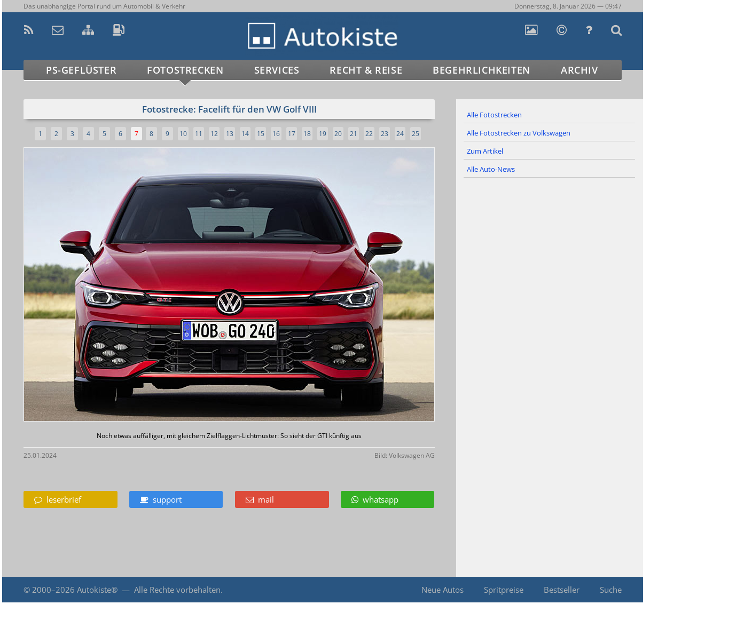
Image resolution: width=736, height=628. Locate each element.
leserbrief (57, 499)
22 (369, 133)
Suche (611, 589)
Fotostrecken (185, 69)
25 (415, 133)
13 (229, 133)
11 (198, 133)
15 (260, 133)
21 (353, 133)
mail (260, 499)
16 (276, 133)
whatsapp (374, 499)
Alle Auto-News (491, 169)
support (161, 499)
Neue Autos (442, 589)
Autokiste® (97, 589)
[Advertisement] (549, 279)
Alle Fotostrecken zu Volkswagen (518, 133)
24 (400, 133)
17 (291, 133)
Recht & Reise (366, 69)
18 (307, 133)
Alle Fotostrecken (494, 115)
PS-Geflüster (81, 69)
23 (384, 133)
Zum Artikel (485, 151)
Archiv (579, 69)
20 (338, 133)
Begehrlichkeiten (481, 69)
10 (183, 133)
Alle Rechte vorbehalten (177, 589)
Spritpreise (503, 589)
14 (245, 133)
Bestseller (562, 589)
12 (214, 133)
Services (277, 69)
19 (322, 133)
